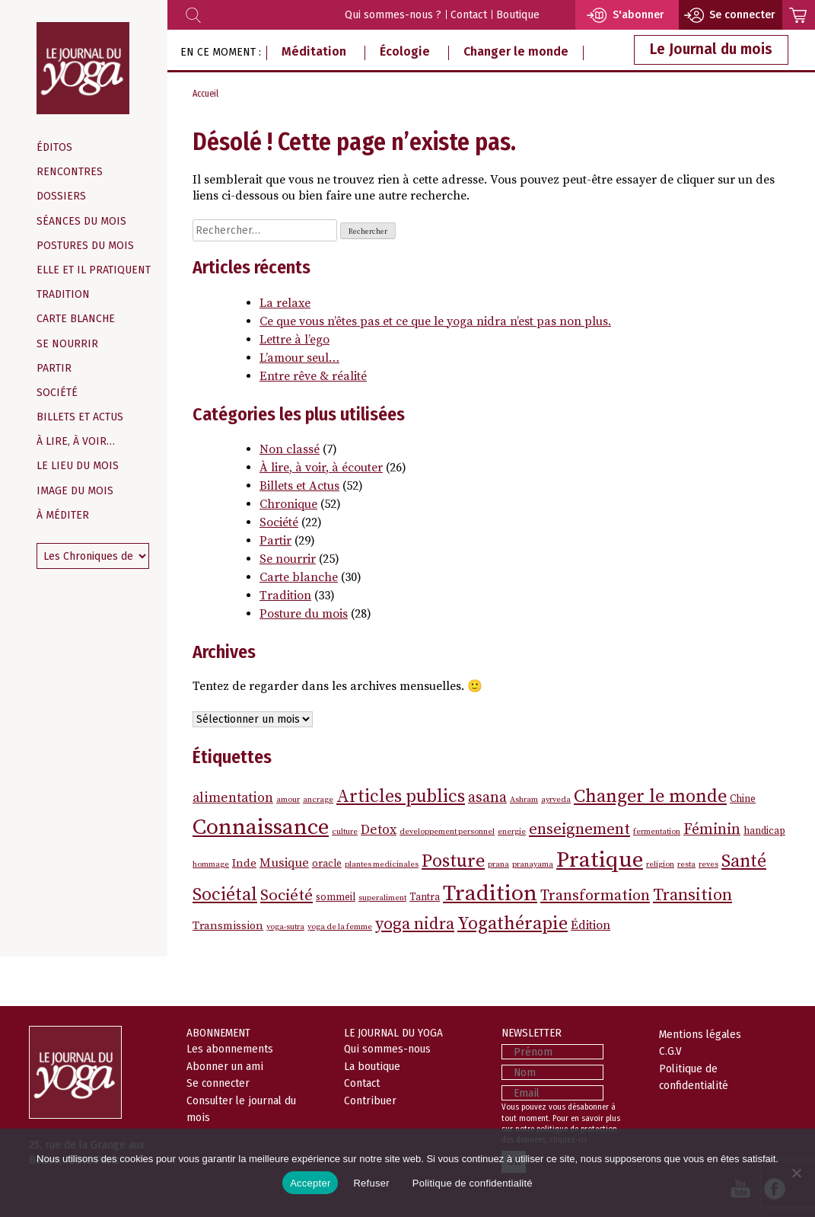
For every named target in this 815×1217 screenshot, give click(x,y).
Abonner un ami (224, 1066)
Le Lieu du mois (78, 465)
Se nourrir (67, 343)
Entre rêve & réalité (313, 376)
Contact (468, 14)
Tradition (63, 294)
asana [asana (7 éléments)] (487, 797)
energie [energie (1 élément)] (512, 831)
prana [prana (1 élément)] (498, 864)
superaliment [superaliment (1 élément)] (382, 898)
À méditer (63, 515)
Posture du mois (303, 613)
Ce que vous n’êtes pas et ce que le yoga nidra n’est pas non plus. (435, 321)
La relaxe (284, 303)
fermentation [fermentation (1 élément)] (656, 831)
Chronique (288, 504)
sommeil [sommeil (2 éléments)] (335, 897)
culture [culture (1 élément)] (345, 831)
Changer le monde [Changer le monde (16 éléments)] (650, 796)
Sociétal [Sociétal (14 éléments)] (225, 895)
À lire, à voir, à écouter (321, 467)
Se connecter (218, 1083)
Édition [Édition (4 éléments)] (590, 926)
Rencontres (70, 171)
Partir (54, 368)
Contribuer (370, 1100)
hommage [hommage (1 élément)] (211, 864)
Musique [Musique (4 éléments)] (284, 863)
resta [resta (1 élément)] (686, 864)
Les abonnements (229, 1049)
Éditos (54, 147)
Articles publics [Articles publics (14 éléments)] (400, 797)
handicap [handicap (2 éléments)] (764, 831)
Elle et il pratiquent (94, 270)
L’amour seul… (299, 358)
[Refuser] (796, 1172)
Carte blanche (76, 318)
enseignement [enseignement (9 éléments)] (579, 829)
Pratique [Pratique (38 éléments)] (599, 860)
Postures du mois (85, 245)
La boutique (372, 1066)
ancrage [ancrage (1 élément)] (318, 799)
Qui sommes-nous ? (393, 14)
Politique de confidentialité (472, 1183)
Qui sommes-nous (387, 1049)
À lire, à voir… (76, 441)
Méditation (314, 51)
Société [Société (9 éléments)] (286, 896)
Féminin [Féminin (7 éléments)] (711, 829)
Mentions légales (700, 1034)
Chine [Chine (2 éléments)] (743, 799)
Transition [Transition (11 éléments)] (692, 895)
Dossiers (61, 196)
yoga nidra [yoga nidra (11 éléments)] (414, 924)
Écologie (405, 51)
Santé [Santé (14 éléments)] (743, 862)
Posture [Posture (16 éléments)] (453, 861)
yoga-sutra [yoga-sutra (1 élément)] (285, 927)
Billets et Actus (80, 416)
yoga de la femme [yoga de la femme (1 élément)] (339, 927)
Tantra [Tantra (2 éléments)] (424, 897)
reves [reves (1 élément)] (708, 864)
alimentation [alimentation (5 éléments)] (233, 798)
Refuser (371, 1183)
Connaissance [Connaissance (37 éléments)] (261, 827)
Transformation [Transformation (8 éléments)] (595, 896)
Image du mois (75, 490)
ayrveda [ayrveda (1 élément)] (556, 799)
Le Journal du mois (711, 49)
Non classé (289, 449)
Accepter (310, 1183)
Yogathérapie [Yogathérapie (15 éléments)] (512, 923)
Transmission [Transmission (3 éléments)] (228, 925)
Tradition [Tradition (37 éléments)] (490, 894)
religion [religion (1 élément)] (660, 864)
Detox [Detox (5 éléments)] (378, 830)
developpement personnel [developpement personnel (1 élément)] (447, 831)
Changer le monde (515, 51)
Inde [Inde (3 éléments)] (244, 863)
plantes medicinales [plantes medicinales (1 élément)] (382, 864)
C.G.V (670, 1051)
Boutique (518, 14)
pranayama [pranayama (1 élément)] (532, 864)
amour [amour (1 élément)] (288, 799)
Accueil (205, 93)
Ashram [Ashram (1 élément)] (524, 799)
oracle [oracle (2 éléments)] (327, 864)
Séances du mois (81, 221)
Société (57, 392)
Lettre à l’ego (294, 339)
